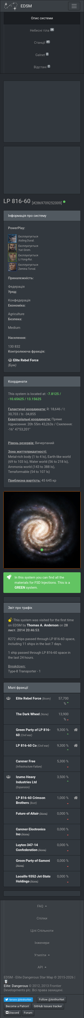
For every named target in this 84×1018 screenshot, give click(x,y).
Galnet (42, 54)
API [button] (41, 967)
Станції (42, 42)
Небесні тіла (42, 30)
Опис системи (42, 18)
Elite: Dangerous (16, 986)
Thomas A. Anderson (43, 625)
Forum (28, 1012)
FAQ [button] (40, 906)
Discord (12, 1012)
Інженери (42, 943)
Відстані (42, 66)
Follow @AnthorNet (51, 999)
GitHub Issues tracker (48, 1006)
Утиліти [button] (40, 955)
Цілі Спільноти (41, 931)
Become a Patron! (17, 1006)
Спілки (42, 918)
